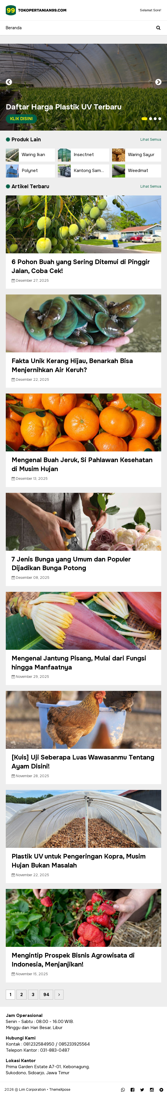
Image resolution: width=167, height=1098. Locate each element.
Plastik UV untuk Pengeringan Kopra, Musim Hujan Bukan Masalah (79, 861)
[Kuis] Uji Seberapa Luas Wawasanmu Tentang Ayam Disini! (83, 762)
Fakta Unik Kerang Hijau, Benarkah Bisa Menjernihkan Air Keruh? (72, 365)
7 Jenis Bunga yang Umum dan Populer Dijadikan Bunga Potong (71, 563)
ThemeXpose (59, 1089)
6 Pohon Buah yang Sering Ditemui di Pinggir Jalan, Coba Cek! (81, 266)
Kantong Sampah (83, 170)
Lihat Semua (150, 139)
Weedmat (130, 170)
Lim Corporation (32, 1089)
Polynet (22, 170)
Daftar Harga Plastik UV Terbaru (64, 113)
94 (46, 995)
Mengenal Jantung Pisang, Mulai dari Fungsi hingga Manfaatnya (79, 662)
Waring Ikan (25, 155)
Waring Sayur (133, 155)
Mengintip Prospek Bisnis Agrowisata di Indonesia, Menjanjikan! (73, 960)
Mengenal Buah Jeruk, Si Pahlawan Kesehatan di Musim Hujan (82, 464)
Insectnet (76, 155)
